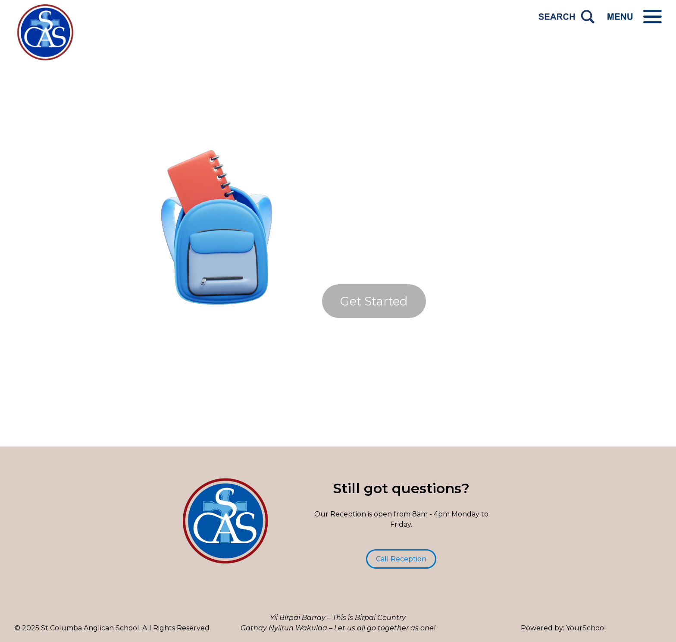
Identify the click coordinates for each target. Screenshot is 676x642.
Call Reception (401, 559)
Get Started (374, 301)
